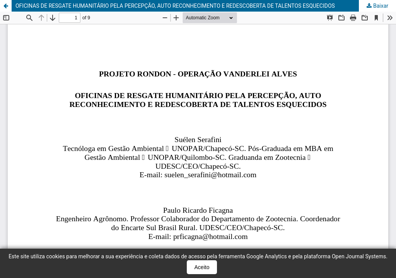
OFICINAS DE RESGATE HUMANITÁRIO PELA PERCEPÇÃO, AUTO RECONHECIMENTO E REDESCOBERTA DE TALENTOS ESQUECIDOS (175, 6)
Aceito (202, 267)
